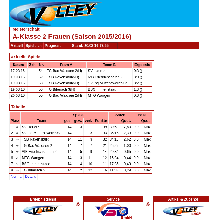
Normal (17, 176)
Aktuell (17, 46)
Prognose (53, 46)
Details (30, 176)
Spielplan (34, 46)
